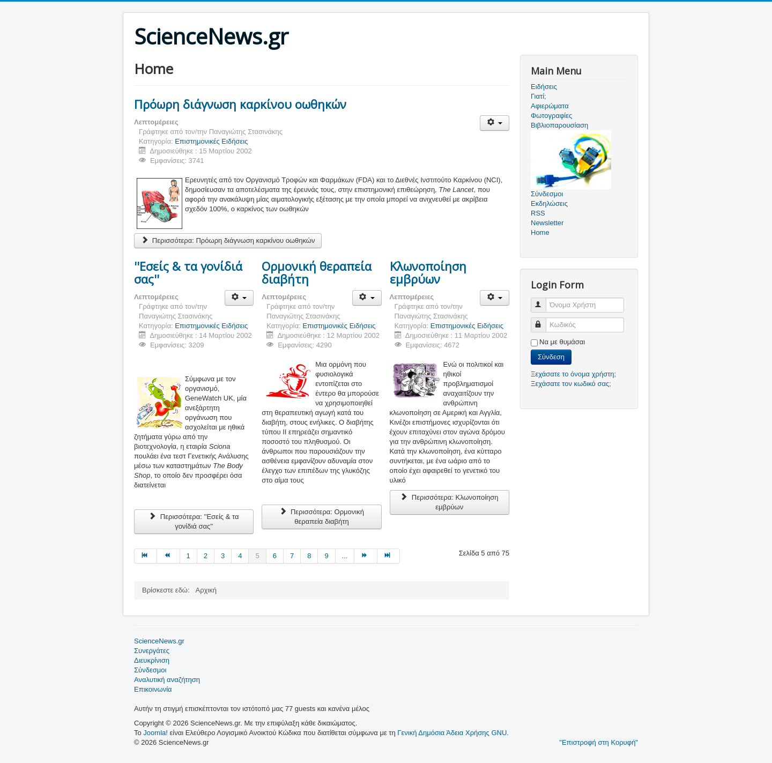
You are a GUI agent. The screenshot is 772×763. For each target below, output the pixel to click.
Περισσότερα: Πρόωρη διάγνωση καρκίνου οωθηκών (228, 240)
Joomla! (155, 733)
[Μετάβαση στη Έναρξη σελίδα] (145, 556)
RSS (538, 213)
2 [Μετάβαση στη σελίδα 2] (205, 556)
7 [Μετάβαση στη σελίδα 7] (292, 556)
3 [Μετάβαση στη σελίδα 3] (223, 556)
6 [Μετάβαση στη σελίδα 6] (275, 556)
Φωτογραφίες (551, 116)
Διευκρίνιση (151, 660)
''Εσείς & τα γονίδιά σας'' (188, 272)
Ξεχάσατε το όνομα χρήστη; (573, 374)
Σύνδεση (551, 357)
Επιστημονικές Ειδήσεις (211, 141)
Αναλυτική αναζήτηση (167, 680)
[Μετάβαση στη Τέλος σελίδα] (388, 556)
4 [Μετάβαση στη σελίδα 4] (240, 556)
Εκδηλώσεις (549, 203)
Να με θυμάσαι (562, 342)
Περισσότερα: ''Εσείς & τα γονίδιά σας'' (194, 521)
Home (540, 232)
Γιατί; (538, 96)
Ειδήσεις (544, 87)
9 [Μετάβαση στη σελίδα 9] (326, 556)
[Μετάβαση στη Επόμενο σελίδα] (365, 556)
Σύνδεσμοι (150, 670)
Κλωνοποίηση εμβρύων (428, 272)
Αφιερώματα (550, 106)
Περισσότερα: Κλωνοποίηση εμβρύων (449, 502)
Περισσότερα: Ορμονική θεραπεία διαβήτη (321, 516)
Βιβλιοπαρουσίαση (559, 125)
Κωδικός (543, 320)
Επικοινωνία (153, 689)
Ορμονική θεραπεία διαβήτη (317, 272)
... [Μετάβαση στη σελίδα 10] (345, 556)
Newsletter (547, 223)
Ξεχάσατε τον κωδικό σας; (571, 384)
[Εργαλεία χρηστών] (494, 123)
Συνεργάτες (151, 651)
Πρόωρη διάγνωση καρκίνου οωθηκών (240, 104)
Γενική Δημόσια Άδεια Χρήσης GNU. (453, 733)
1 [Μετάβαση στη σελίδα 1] (188, 556)
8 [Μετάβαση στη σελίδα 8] (309, 556)
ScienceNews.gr (159, 641)
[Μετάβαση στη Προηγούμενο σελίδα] (168, 556)
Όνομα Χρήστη (543, 300)
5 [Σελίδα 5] (257, 556)
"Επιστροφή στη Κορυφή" (598, 742)
